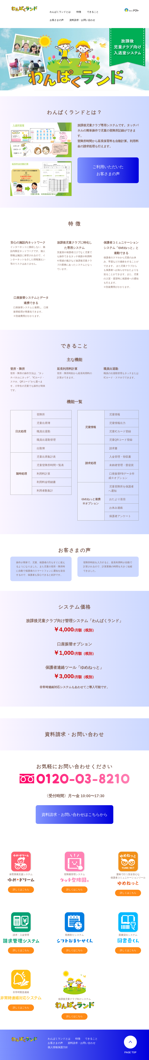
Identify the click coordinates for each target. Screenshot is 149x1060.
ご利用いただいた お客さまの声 (108, 170)
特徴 (78, 12)
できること (93, 12)
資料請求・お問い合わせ (82, 20)
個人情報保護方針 (58, 1047)
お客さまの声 (57, 20)
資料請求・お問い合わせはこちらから (74, 814)
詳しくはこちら (21, 889)
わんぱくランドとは (60, 12)
